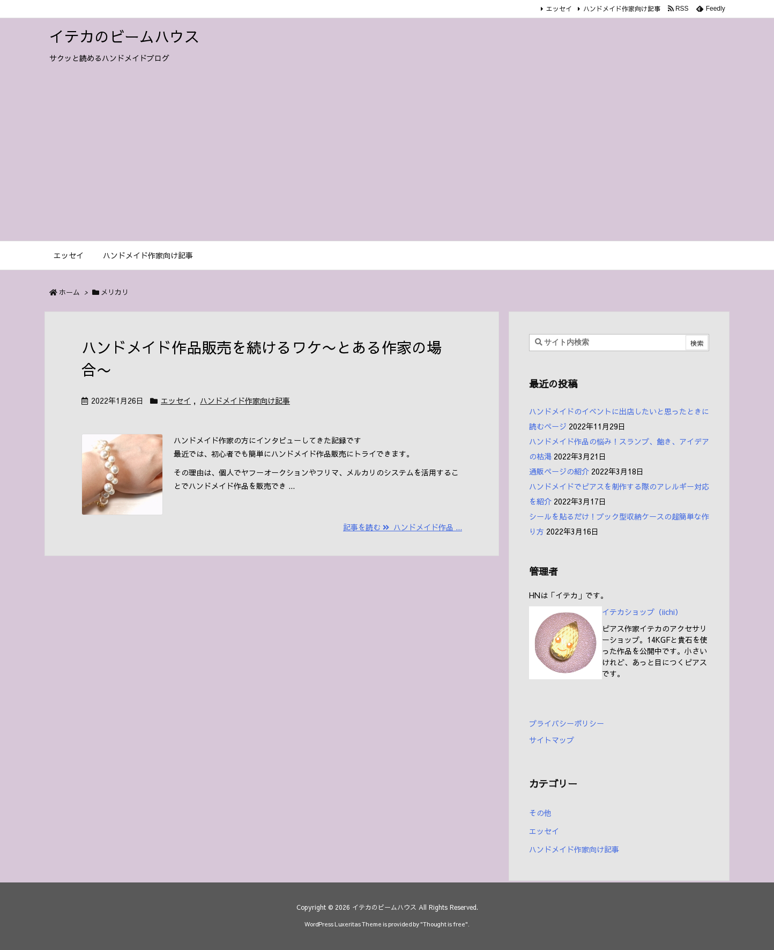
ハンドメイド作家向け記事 (621, 8)
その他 (540, 812)
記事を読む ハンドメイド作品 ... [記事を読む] (402, 527)
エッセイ (559, 8)
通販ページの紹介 (559, 471)
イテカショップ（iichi (638, 611)
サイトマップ (551, 739)
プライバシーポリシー (566, 723)
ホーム (69, 292)
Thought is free (444, 924)
